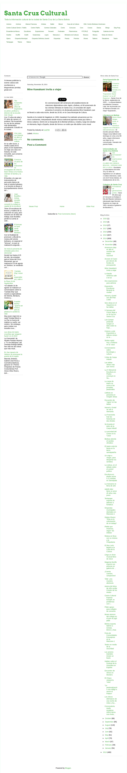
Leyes (47, 35)
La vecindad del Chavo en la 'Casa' (110, 434)
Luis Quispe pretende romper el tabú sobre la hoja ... (110, 324)
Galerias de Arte (108, 31)
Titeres (20, 42)
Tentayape (9, 42)
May (107, 735)
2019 (105, 222)
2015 (105, 235)
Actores (8, 24)
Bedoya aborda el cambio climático (110, 441)
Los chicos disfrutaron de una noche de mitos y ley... (111, 700)
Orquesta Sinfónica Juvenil (40, 38)
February (108, 745)
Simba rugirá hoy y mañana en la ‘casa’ (111, 343)
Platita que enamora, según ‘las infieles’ (109, 530)
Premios (76, 38)
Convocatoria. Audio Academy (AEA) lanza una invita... (110, 710)
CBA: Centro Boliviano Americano (94, 24)
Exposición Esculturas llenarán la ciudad (109, 289)
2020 (105, 219)
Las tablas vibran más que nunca (110, 365)
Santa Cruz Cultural (35, 13)
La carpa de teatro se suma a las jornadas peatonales (110, 385)
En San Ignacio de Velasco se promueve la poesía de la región (13, 354)
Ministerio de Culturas (72, 35)
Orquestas (57, 38)
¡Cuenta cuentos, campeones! (110, 574)
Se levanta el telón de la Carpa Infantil (110, 426)
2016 (105, 232)
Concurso (72, 28)
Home (62, 206)
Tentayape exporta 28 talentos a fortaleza (109, 501)
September (109, 722)
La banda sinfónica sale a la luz (111, 276)
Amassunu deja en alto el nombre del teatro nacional (110, 252)
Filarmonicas (73, 31)
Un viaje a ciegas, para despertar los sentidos (110, 459)
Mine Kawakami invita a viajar (111, 269)
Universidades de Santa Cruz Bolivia (110, 150)
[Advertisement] (63, 59)
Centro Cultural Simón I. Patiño (16, 28)
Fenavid (50, 31)
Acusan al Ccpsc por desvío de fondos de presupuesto (111, 262)
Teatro (115, 38)
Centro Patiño (35, 28)
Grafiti (26, 35)
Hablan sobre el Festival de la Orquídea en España (110, 664)
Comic (63, 28)
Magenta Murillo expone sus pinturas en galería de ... (111, 565)
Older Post (90, 206)
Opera (8, 38)
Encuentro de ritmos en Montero (110, 673)
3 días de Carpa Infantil (111, 358)
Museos (85, 35)
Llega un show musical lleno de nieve (110, 557)
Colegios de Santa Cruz (112, 185)
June (107, 732)
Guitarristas (36, 35)
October (108, 718)
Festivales (61, 31)
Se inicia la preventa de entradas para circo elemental (13, 251)
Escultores (27, 31)
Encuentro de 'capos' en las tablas (111, 402)
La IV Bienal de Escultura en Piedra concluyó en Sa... (110, 374)
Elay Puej (117, 28)
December (109, 241)
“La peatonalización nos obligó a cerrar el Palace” (111, 689)
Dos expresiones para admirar (111, 282)
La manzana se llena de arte (110, 485)
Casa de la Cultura (73, 24)
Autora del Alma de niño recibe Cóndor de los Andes (111, 589)
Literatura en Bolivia (111, 115)
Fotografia (95, 31)
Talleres (94, 38)
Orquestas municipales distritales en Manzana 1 (110, 511)
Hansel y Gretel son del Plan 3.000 (110, 298)
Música (95, 35)
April (107, 738)
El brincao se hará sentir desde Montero (18, 229)
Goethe (8, 35)
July (106, 728)
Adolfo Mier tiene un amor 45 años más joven (111, 492)
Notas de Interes (107, 35)
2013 (105, 752)
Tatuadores (105, 38)
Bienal (61, 24)
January (108, 748)
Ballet (52, 24)
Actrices (18, 24)
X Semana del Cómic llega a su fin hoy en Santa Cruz (111, 313)
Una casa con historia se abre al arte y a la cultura (18, 137)
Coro (81, 28)
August (108, 725)
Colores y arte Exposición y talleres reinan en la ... (111, 334)
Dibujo (107, 28)
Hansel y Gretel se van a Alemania (110, 410)
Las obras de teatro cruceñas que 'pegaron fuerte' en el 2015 (12, 334)
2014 (105, 238)
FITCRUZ (85, 31)
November (109, 245)
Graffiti (18, 35)
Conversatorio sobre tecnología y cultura (110, 351)
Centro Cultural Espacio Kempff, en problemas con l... (110, 600)
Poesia (67, 38)
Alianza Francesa (31, 24)
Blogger (68, 768)
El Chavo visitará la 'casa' (109, 680)
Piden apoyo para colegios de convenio (110, 609)
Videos (28, 42)
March (107, 742)
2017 (105, 228)
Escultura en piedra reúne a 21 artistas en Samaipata (111, 477)
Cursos (90, 28)
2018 (105, 225)
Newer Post (33, 206)
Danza (99, 28)
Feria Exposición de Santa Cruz (111, 80)
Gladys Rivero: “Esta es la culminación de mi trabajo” (111, 520)
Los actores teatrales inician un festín (109, 655)
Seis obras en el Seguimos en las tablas (111, 305)
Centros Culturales (50, 28)
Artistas (43, 24)
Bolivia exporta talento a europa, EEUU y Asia (110, 627)
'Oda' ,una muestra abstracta (109, 581)
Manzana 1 (56, 35)
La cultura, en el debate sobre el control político (111, 468)
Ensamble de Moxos (13, 31)
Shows (86, 38)
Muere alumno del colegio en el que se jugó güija (111, 617)
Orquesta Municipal (21, 38)
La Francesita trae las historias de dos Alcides (110, 418)
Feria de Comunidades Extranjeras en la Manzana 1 (111, 637)
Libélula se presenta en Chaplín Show (111, 395)
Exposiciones (39, 31)
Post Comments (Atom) (67, 214)
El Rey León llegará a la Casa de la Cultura (110, 548)
